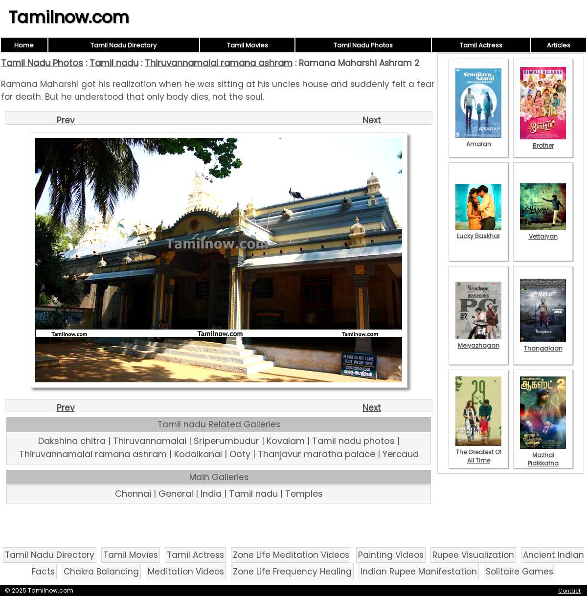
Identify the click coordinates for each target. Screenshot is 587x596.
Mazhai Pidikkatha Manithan (543, 459)
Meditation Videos (186, 571)
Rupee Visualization (473, 555)
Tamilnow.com (68, 17)
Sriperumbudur (226, 441)
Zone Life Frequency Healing (292, 571)
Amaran (478, 140)
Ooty (239, 454)
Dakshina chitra (72, 441)
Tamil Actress (481, 45)
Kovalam (286, 441)
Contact (569, 591)
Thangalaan (543, 344)
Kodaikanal (198, 454)
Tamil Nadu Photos (363, 45)
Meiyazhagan (478, 341)
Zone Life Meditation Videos (291, 555)
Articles (558, 45)
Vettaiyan (543, 232)
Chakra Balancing (101, 571)
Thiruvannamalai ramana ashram (219, 63)
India (211, 493)
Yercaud (401, 454)
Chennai (133, 493)
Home (24, 45)
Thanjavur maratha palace (316, 454)
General (175, 493)
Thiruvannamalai (149, 441)
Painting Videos (391, 555)
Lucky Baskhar (478, 231)
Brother (543, 141)
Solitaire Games (519, 571)
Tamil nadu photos (353, 441)
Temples (304, 493)
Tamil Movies (247, 45)
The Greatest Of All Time (478, 452)
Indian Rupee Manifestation (419, 571)
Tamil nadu (114, 63)
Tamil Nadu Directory (123, 45)
